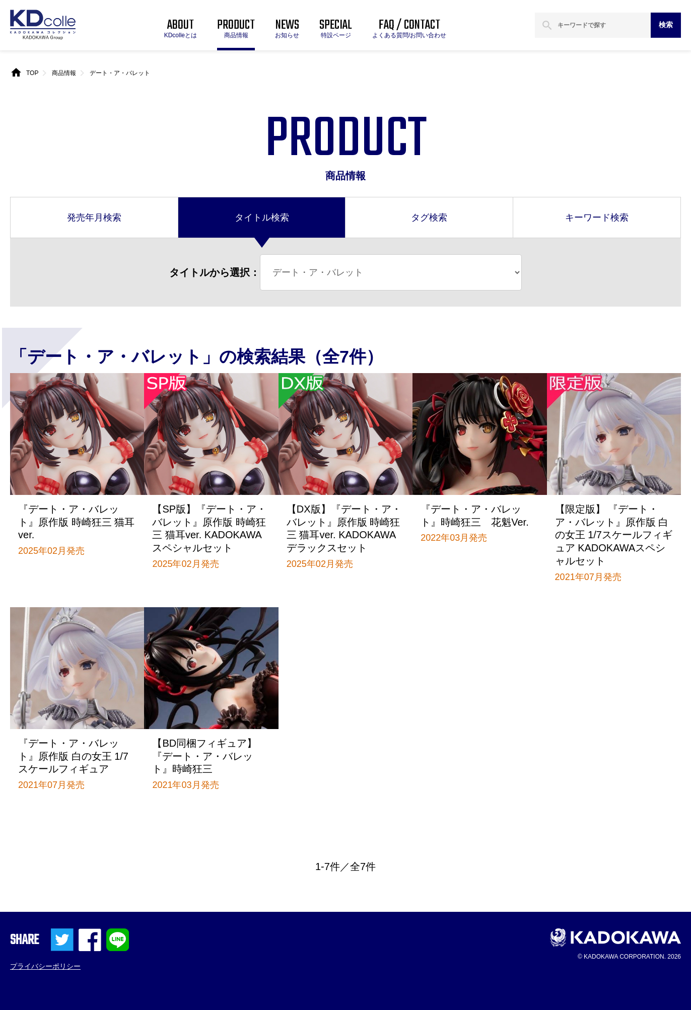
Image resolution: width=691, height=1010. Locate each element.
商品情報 (64, 73)
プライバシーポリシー (45, 966)
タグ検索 (429, 217)
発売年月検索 (94, 217)
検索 (666, 25)
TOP (32, 73)
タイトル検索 (262, 217)
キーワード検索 (597, 217)
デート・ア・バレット (120, 73)
